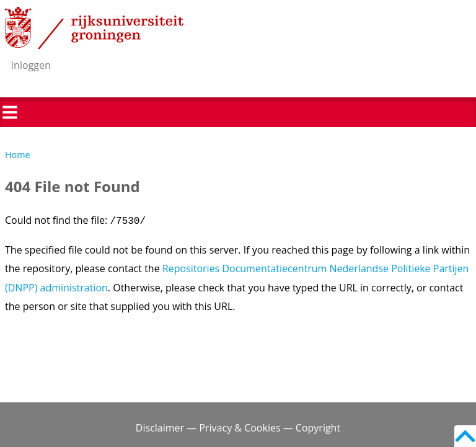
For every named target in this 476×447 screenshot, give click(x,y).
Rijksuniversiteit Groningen (94, 28)
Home (17, 155)
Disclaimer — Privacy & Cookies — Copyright (238, 428)
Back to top (465, 436)
